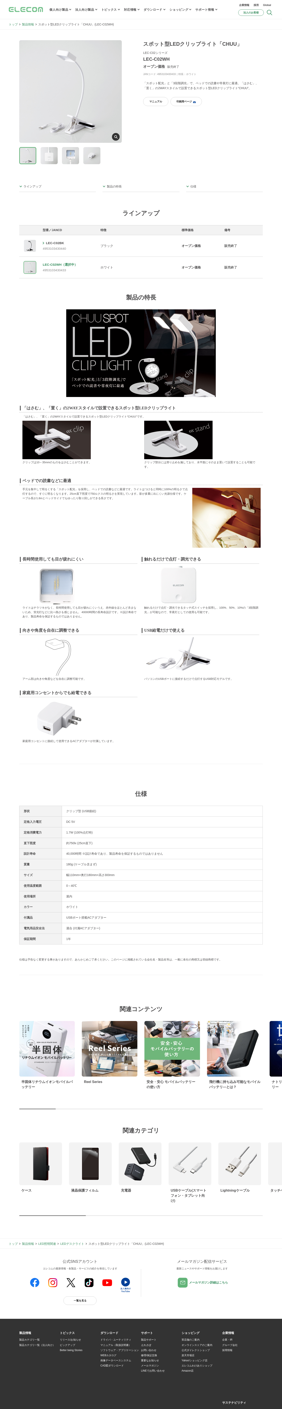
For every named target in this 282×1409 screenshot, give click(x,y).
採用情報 (227, 1350)
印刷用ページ (186, 101)
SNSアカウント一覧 (29, 1401)
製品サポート (148, 1339)
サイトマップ (49, 1401)
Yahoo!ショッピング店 (194, 1360)
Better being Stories (71, 1350)
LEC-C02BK (55, 243)
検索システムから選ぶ (72, 1376)
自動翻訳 (155, 1401)
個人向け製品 (58, 9)
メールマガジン (150, 1365)
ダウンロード (153, 9)
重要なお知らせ (150, 1360)
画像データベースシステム (115, 1360)
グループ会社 (230, 1345)
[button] (67, 1333)
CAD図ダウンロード (112, 1365)
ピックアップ (67, 1345)
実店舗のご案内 (191, 1339)
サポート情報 (204, 9)
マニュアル (155, 101)
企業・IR (227, 1339)
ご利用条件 (65, 1401)
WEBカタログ (108, 1355)
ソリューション (28, 1360)
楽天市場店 (188, 1355)
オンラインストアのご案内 (197, 1345)
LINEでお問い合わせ (153, 1370)
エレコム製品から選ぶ (72, 1370)
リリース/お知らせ (70, 1339)
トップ (13, 24)
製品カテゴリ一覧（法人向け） (37, 1345)
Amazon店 (188, 1370)
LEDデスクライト (72, 1243)
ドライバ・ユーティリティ (115, 1339)
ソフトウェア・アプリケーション (119, 1350)
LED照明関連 (47, 1243)
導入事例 (24, 1365)
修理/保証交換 (149, 1355)
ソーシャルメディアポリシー (115, 1401)
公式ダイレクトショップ (196, 1350)
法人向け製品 (84, 9)
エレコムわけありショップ (197, 1365)
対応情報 (130, 9)
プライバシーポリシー (86, 1401)
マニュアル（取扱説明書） (115, 1345)
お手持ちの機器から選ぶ (74, 1365)
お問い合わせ (148, 1350)
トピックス (109, 9)
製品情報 (28, 24)
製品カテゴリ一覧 (29, 1339)
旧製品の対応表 (69, 1381)
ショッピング (178, 9)
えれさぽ (146, 1345)
